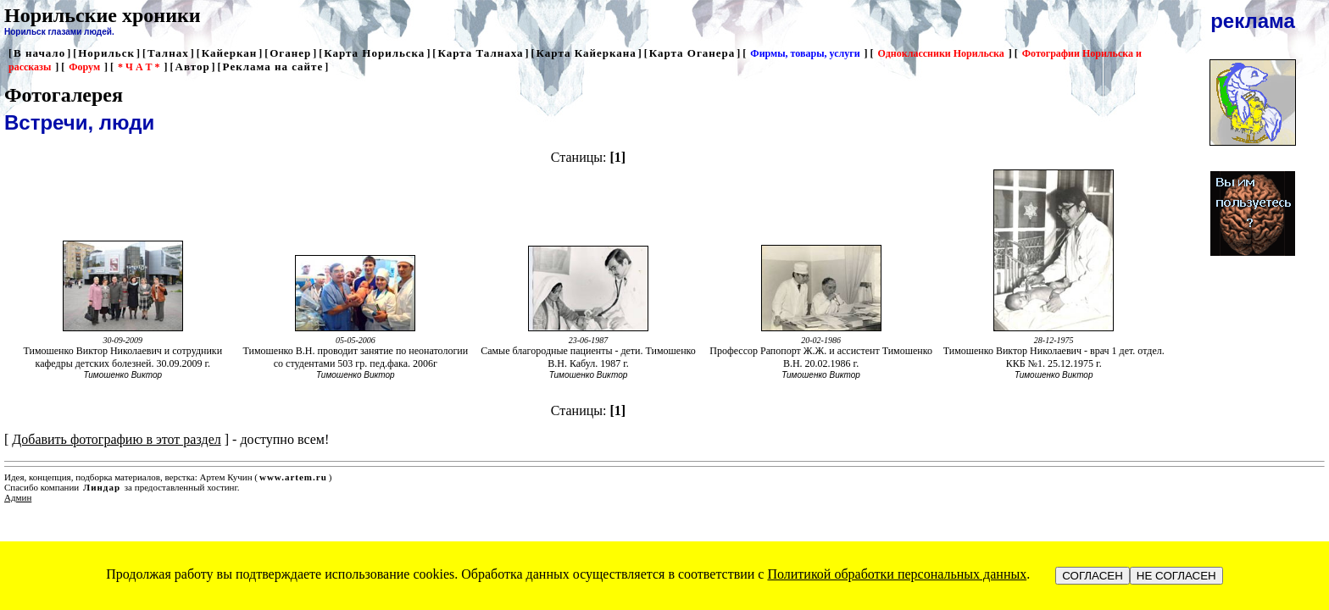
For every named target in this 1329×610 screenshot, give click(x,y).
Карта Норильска (374, 53)
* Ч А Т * (138, 67)
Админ (17, 497)
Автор (192, 66)
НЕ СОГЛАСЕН (1176, 575)
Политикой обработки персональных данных (896, 574)
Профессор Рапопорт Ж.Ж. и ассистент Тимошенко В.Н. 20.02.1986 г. (820, 357)
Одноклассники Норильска (941, 53)
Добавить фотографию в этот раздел (116, 439)
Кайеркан (230, 53)
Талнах (168, 53)
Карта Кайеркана (587, 53)
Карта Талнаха (480, 53)
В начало (39, 53)
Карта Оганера (692, 53)
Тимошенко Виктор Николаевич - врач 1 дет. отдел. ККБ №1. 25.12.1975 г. (1054, 357)
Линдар (101, 487)
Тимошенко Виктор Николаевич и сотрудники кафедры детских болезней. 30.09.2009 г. (122, 357)
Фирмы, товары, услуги (804, 53)
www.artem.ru (293, 477)
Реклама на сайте (273, 66)
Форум (84, 67)
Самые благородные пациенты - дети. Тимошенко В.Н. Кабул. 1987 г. (588, 357)
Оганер (290, 53)
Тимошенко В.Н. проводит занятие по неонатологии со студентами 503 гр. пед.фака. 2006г (356, 357)
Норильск (106, 53)
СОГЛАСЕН (1092, 575)
